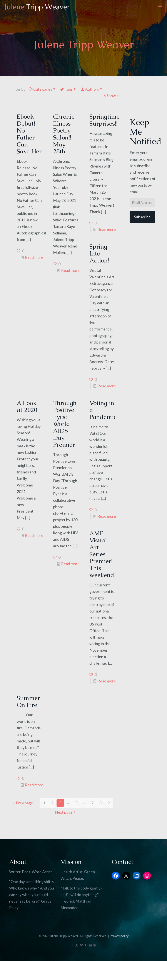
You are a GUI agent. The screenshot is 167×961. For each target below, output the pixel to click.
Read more (34, 257)
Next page (66, 812)
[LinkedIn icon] (90, 945)
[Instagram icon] (95, 945)
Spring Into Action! (99, 253)
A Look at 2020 (27, 406)
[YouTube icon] (85, 945)
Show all (111, 95)
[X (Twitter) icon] (76, 945)
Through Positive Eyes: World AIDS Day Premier (65, 423)
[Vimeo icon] (81, 945)
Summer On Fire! (28, 701)
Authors (91, 89)
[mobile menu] (160, 6)
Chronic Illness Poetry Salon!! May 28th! (63, 134)
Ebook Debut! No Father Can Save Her (29, 134)
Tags (68, 89)
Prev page (22, 802)
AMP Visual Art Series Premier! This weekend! (102, 554)
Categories (42, 89)
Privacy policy (119, 936)
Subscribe (142, 216)
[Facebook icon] (72, 945)
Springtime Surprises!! (104, 120)
